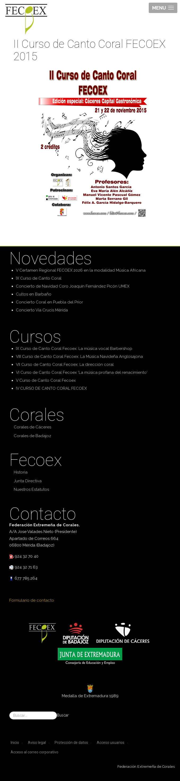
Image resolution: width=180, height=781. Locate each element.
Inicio (15, 742)
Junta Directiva (28, 481)
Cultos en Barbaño (33, 294)
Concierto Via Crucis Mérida (42, 310)
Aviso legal (37, 742)
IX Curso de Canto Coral (39, 278)
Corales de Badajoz (32, 435)
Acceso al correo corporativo (34, 752)
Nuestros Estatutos (31, 489)
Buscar (63, 715)
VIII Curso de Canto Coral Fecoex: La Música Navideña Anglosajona (79, 356)
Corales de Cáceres (32, 427)
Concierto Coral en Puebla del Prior (49, 302)
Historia (21, 472)
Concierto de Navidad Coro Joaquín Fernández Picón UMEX (72, 286)
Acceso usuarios (110, 742)
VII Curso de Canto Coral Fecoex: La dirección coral (65, 364)
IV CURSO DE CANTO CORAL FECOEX (51, 388)
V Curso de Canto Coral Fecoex (46, 380)
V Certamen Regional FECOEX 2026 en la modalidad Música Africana (81, 270)
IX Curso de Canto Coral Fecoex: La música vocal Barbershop (74, 348)
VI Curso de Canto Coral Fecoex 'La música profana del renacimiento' (81, 372)
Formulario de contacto (31, 600)
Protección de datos (71, 742)
